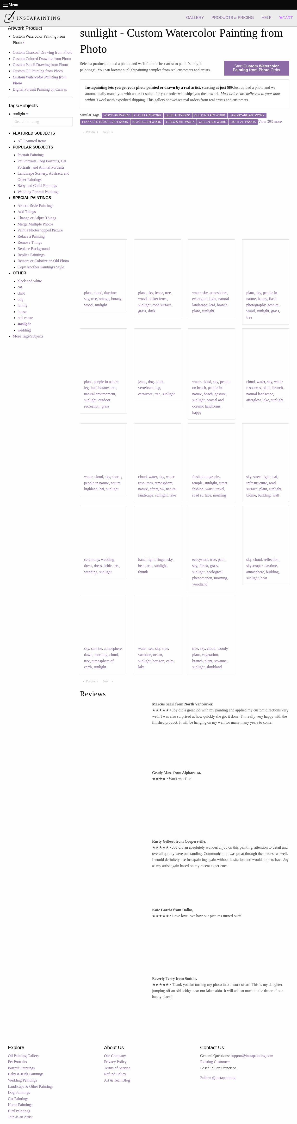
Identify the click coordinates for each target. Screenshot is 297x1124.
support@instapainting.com (252, 1056)
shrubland (214, 667)
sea (150, 648)
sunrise (96, 648)
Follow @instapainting (217, 1078)
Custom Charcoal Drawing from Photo (42, 52)
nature (115, 483)
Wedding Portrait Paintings (38, 192)
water (196, 293)
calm (169, 661)
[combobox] (43, 121)
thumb (143, 572)
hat (101, 489)
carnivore (145, 394)
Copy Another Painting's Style (41, 267)
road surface (162, 305)
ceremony (91, 559)
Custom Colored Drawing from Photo (42, 59)
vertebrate (146, 388)
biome (251, 495)
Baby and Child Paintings (37, 185)
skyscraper (254, 566)
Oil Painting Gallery (23, 1056)
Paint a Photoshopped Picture (40, 230)
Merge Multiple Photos (35, 224)
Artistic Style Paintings (35, 206)
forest (203, 566)
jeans (142, 382)
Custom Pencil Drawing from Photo (40, 65)
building (264, 495)
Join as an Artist (20, 1117)
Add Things (27, 212)
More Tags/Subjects (28, 336)
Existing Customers (215, 1062)
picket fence (158, 299)
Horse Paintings (20, 1105)
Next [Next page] (109, 132)
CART (286, 18)
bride (108, 566)
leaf (212, 305)
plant (88, 293)
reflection (271, 559)
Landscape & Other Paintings (30, 1086)
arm (150, 566)
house (22, 312)
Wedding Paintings (22, 1080)
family (23, 305)
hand (142, 559)
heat (141, 566)
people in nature (106, 382)
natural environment (99, 394)
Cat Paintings (18, 1099)
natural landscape (259, 394)
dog (20, 299)
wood (88, 305)
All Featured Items (32, 141)
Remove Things (30, 242)
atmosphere (218, 293)
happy (262, 299)
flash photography (206, 477)
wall (275, 495)
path (221, 559)
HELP (266, 18)
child (21, 293)
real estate (25, 318)
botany (116, 299)
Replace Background (34, 249)
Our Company (115, 1056)
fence (159, 293)
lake (266, 400)
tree (94, 299)
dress (98, 566)
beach (208, 394)
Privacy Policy (115, 1062)
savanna (220, 661)
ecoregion (199, 299)
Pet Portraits (17, 1062)
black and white (30, 281)
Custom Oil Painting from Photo (38, 71)
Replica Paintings (31, 255)
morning (219, 495)
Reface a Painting (31, 236)
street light (261, 477)
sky (86, 299)
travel (220, 489)
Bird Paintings (19, 1111)
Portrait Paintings (31, 155)
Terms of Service (117, 1068)
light (212, 299)
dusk (151, 311)
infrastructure (256, 483)
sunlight (101, 305)
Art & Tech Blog (117, 1080)
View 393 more (270, 121)
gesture (272, 305)
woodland (199, 584)
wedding (24, 330)
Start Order (256, 68)
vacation (144, 655)
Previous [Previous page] (93, 132)
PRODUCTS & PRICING (232, 18)
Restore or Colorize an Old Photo (43, 261)
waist (209, 489)
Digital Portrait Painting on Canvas (40, 89)
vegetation (210, 655)
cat (20, 287)
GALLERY (195, 18)
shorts (116, 477)
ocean (157, 655)
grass (142, 311)
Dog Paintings (19, 1092)
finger (161, 559)
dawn (88, 655)
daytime (110, 293)
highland (91, 489)
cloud (98, 293)
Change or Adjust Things (37, 218)
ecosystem (200, 559)
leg (86, 388)
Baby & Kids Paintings (25, 1074)
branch (222, 305)
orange (104, 299)
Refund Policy (115, 1074)
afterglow (253, 400)
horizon (158, 661)
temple (197, 483)
